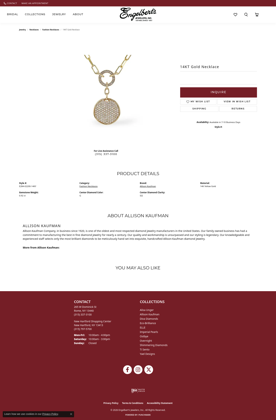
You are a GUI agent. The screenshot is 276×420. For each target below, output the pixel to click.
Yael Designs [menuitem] (147, 354)
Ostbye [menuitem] (144, 336)
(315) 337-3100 (106, 154)
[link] (10, 3)
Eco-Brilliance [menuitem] (148, 323)
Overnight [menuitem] (146, 340)
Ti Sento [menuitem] (145, 349)
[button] (246, 14)
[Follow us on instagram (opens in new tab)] (138, 369)
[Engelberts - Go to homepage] (138, 14)
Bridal (12, 14)
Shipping (199, 109)
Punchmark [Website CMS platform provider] (144, 415)
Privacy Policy (111, 403)
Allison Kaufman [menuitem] (149, 314)
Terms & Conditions (132, 403)
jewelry (22, 29)
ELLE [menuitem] (142, 327)
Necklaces (34, 29)
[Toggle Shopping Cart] (256, 14)
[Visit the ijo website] (138, 390)
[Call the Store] (83, 314)
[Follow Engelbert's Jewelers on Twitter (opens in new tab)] (148, 369)
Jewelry (59, 14)
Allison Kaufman (148, 186)
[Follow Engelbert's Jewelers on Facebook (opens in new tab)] (127, 369)
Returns (238, 109)
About (78, 14)
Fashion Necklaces (50, 29)
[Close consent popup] (71, 414)
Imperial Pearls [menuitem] (149, 332)
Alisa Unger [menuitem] (147, 310)
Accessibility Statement (159, 403)
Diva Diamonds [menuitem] (149, 318)
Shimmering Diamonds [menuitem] (154, 345)
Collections (35, 14)
